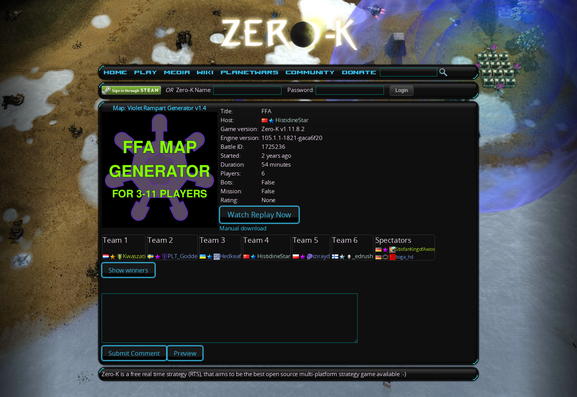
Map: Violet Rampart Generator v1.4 (159, 108)
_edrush (362, 256)
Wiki (205, 72)
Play (145, 72)
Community (310, 72)
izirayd (321, 256)
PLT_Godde (182, 256)
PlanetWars (249, 72)
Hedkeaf (230, 256)
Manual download (242, 228)
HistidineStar (291, 120)
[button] (401, 90)
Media (177, 72)
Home (115, 72)
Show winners (128, 270)
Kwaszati (134, 256)
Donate (359, 72)
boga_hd (404, 257)
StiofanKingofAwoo (415, 249)
